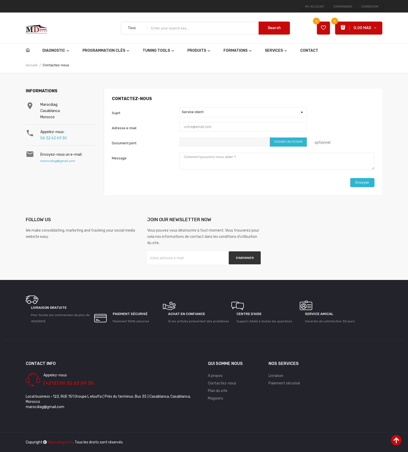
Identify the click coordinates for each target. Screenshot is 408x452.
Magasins (215, 398)
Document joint (124, 143)
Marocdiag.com (60, 442)
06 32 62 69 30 (53, 138)
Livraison (276, 376)
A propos (215, 376)
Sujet (116, 113)
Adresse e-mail (124, 128)
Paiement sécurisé (284, 383)
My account (314, 6)
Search (274, 28)
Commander (342, 6)
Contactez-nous (222, 383)
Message (119, 158)
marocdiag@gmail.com (57, 161)
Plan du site (217, 391)
